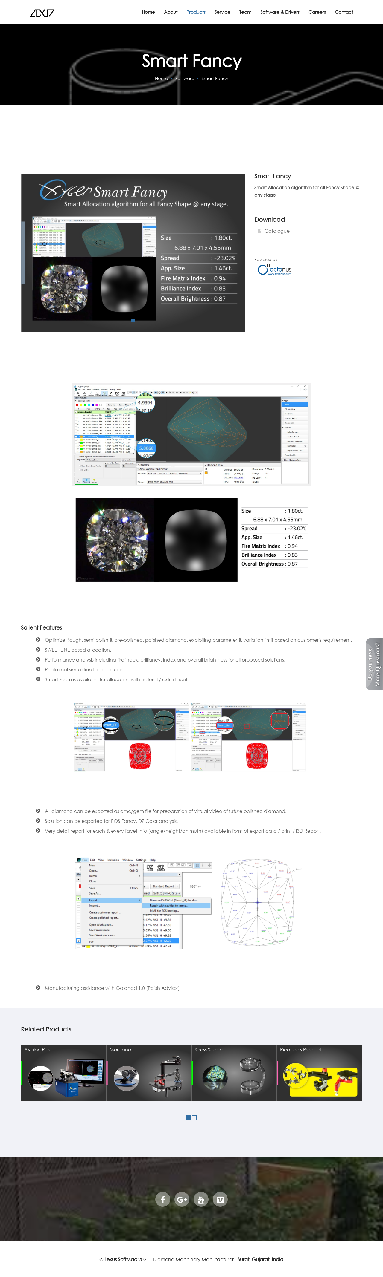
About (170, 12)
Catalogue (276, 231)
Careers (317, 12)
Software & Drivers (280, 12)
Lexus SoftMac (120, 1259)
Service (222, 12)
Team (245, 12)
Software (184, 78)
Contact (344, 12)
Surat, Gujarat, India (260, 1259)
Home (148, 12)
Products (196, 12)
